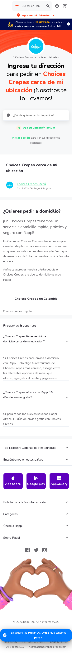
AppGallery (59, 481)
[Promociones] (36, 635)
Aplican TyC (54, 26)
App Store (13, 481)
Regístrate (42, 22)
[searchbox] (32, 6)
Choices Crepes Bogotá (17, 311)
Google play (36, 481)
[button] (36, 15)
